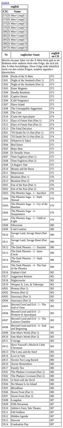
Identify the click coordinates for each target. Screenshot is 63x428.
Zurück (5, 2)
